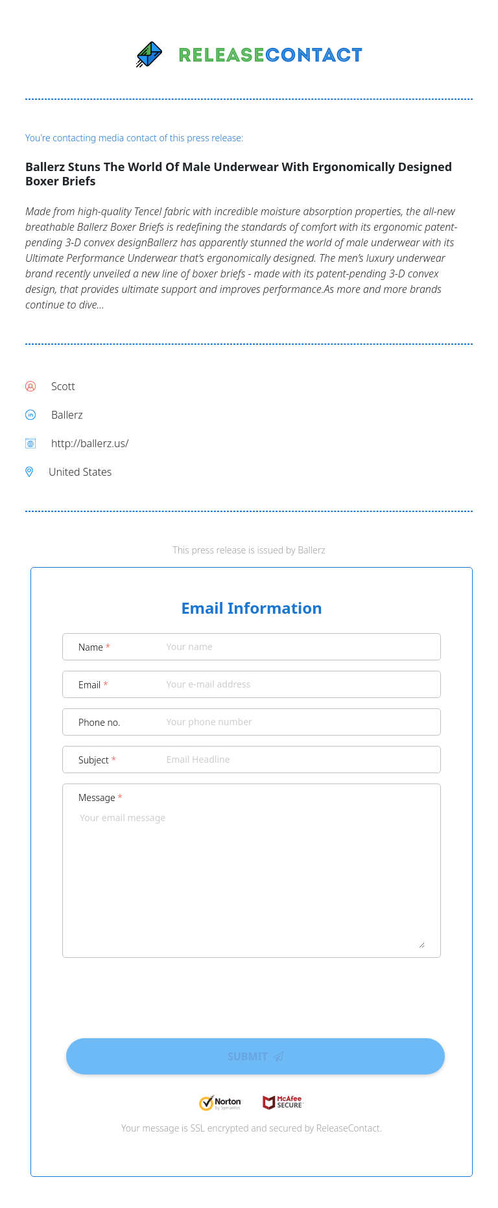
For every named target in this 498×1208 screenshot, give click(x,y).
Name (94, 647)
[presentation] (251, 993)
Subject (97, 760)
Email (93, 685)
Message (100, 797)
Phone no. (99, 722)
